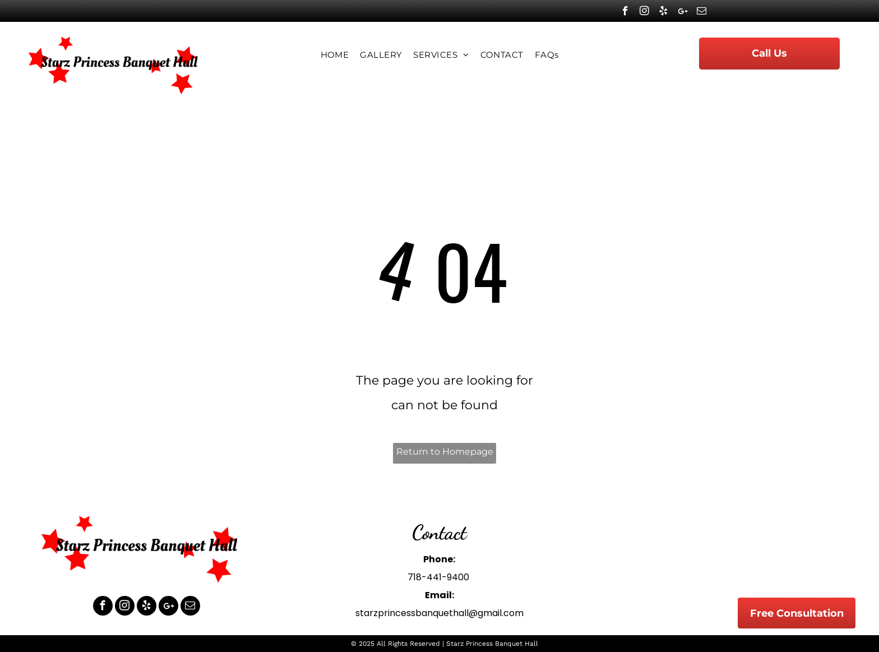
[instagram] (644, 12)
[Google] (683, 12)
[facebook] (625, 12)
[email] (702, 12)
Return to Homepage (444, 451)
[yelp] (663, 12)
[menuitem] (335, 55)
